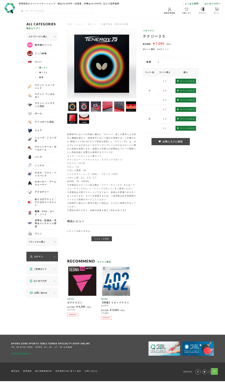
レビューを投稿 (102, 239)
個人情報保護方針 (45, 371)
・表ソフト (43, 74)
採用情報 (28, 371)
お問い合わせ (96, 371)
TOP (69, 24)
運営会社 (15, 371)
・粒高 (40, 79)
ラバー (79, 24)
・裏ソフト (93, 24)
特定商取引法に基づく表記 (72, 371)
